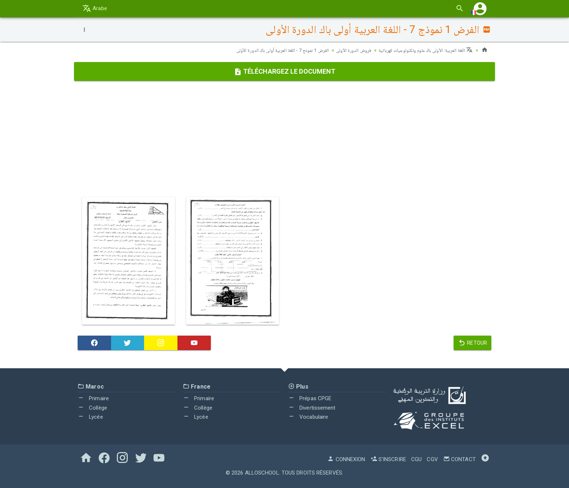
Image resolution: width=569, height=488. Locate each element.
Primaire (93, 398)
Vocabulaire (308, 417)
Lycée (90, 417)
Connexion (346, 459)
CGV (432, 459)
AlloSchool (262, 472)
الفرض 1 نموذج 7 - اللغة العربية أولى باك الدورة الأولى (269, 50)
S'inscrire (388, 459)
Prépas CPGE (309, 398)
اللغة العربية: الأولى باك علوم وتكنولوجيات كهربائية (422, 50)
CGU (416, 459)
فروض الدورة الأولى (345, 50)
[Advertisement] (284, 139)
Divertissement (312, 408)
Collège (92, 408)
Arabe (94, 8)
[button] (480, 8)
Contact (459, 459)
